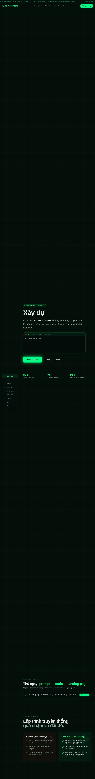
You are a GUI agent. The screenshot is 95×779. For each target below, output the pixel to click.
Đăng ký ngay (86, 6)
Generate (84, 695)
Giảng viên (48, 6)
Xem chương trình (53, 360)
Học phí (56, 6)
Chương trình (38, 6)
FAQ (63, 6)
